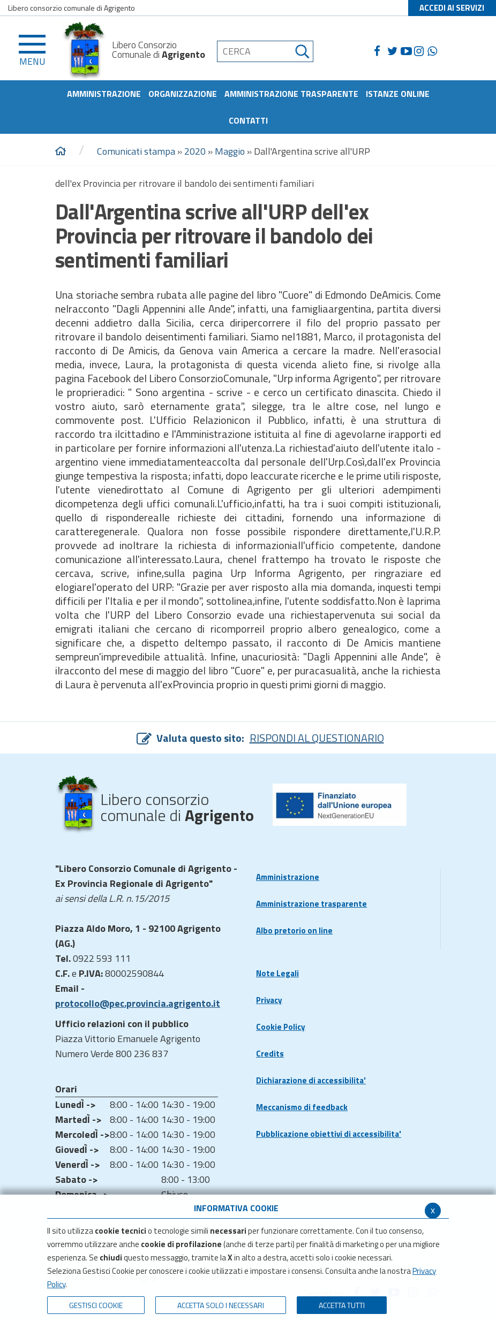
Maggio (230, 151)
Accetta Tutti (342, 1305)
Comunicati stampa (136, 151)
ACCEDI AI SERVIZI (451, 8)
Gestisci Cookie (96, 1305)
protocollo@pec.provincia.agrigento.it (137, 1003)
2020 (195, 151)
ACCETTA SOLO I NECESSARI (220, 1305)
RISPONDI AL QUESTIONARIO (317, 738)
